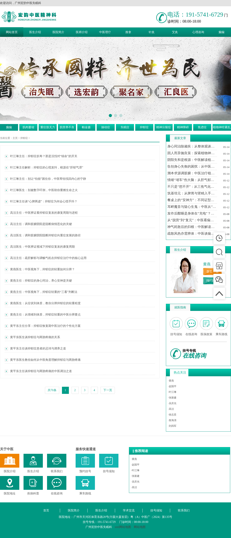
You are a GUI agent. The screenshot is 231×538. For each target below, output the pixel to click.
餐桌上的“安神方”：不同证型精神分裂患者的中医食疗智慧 (192, 200)
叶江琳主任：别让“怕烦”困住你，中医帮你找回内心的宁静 (45, 179)
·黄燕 (171, 380)
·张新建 (172, 397)
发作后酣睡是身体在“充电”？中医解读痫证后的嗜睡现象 (192, 213)
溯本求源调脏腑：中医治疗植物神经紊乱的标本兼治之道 (192, 173)
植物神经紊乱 (222, 127)
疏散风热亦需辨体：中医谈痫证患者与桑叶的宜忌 (192, 233)
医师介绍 (82, 32)
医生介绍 (35, 32)
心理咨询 (198, 32)
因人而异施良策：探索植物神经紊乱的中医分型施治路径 (192, 153)
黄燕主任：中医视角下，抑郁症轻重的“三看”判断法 (41, 292)
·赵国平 (172, 386)
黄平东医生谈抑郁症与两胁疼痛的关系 (32, 337)
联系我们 (184, 510)
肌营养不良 (67, 127)
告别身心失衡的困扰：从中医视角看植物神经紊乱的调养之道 (192, 166)
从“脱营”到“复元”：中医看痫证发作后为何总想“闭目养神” (192, 220)
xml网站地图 (123, 527)
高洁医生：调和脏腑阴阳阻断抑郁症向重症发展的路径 (43, 235)
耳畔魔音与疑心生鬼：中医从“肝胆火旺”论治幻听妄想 (192, 206)
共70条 (52, 390)
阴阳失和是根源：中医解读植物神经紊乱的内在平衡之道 (192, 160)
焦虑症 (202, 127)
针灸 (152, 32)
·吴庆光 (172, 403)
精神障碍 (183, 127)
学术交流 (129, 510)
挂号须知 (156, 510)
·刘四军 (172, 425)
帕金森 (86, 127)
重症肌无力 (47, 127)
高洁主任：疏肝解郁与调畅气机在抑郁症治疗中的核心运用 (46, 258)
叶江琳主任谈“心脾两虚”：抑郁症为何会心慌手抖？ (41, 201)
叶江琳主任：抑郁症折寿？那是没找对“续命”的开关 (41, 156)
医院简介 (58, 32)
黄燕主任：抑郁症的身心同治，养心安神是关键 (38, 280)
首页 (46, 510)
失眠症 (125, 127)
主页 (15, 138)
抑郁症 (144, 127)
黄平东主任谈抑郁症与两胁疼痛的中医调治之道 (38, 371)
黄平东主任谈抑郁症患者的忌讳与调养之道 (35, 348)
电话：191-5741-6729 (195, 14)
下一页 (107, 390)
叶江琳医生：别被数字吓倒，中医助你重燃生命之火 (41, 190)
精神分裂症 (163, 127)
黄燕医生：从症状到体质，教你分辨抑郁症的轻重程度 (43, 303)
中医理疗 (105, 32)
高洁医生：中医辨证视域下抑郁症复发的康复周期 (40, 246)
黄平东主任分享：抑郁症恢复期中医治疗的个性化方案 (43, 326)
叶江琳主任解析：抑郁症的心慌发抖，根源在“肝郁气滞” (44, 167)
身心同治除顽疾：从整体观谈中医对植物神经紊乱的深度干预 (192, 146)
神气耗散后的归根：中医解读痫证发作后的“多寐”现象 (192, 227)
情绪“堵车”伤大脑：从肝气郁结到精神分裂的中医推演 (192, 180)
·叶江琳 (172, 392)
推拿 (128, 32)
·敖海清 (172, 420)
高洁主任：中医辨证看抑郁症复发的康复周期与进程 (41, 213)
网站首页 (12, 32)
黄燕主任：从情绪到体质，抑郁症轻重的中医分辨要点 (43, 314)
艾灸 (175, 32)
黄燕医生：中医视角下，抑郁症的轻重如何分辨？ (40, 269)
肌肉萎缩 (28, 127)
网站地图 (140, 527)
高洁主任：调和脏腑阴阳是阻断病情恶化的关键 (38, 224)
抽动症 (105, 127)
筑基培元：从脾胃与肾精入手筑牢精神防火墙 (192, 193)
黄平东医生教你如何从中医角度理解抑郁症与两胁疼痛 (43, 360)
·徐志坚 (172, 414)
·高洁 (171, 408)
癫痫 (9, 127)
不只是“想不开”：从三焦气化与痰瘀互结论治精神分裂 (192, 186)
